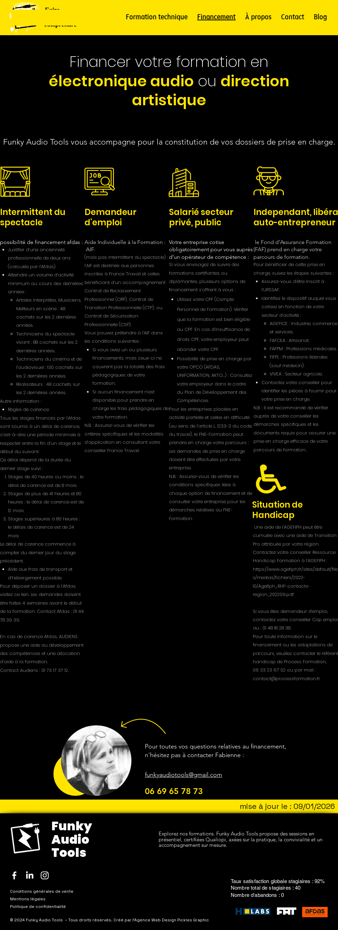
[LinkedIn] (29, 875)
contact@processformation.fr (286, 678)
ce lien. (21, 594)
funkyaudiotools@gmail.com (183, 775)
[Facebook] (14, 875)
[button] (156, 18)
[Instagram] (44, 875)
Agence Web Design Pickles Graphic (171, 920)
